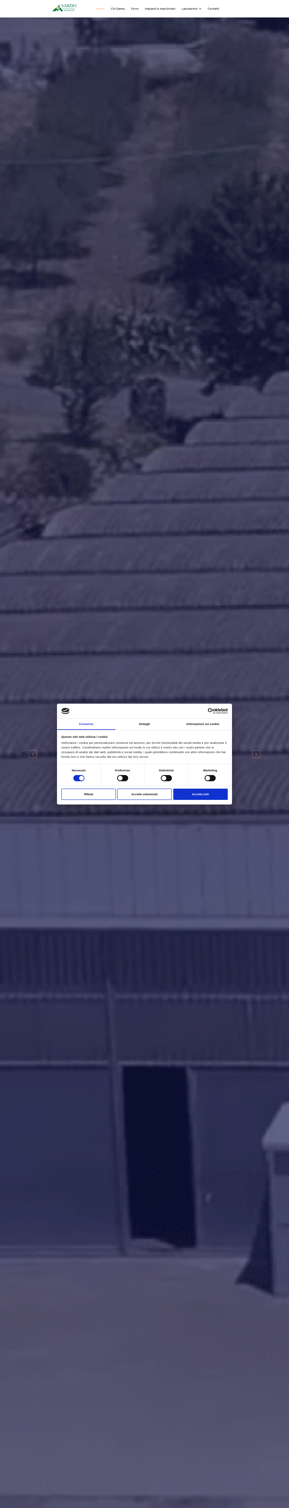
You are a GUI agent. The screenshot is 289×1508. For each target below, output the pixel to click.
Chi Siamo (118, 8)
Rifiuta (88, 794)
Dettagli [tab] (144, 724)
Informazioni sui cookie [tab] (203, 724)
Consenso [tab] (86, 724)
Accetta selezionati (144, 794)
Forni (134, 8)
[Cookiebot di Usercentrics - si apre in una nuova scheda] (211, 711)
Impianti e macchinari (160, 8)
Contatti (213, 8)
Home (100, 8)
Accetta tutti (200, 794)
